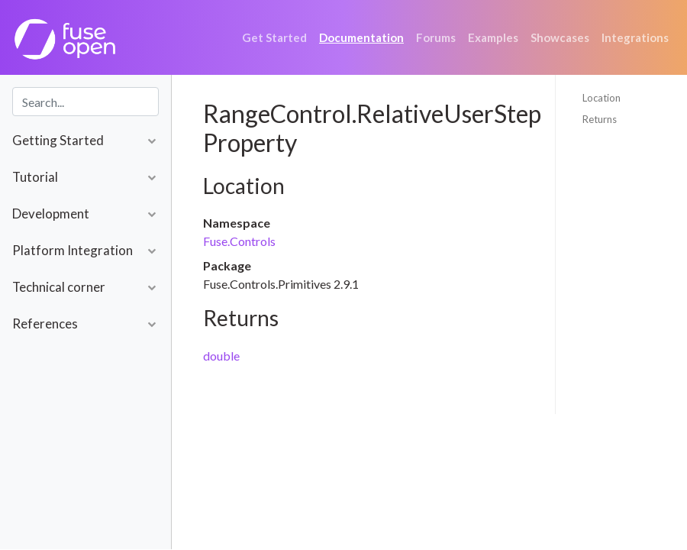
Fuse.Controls (239, 241)
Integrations (635, 37)
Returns (599, 119)
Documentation (361, 37)
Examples (493, 37)
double (221, 355)
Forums (436, 37)
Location (601, 98)
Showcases (560, 37)
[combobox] (85, 101)
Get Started (274, 37)
